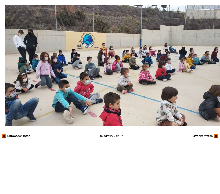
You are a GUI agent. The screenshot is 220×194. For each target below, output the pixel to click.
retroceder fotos (16, 135)
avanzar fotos (205, 135)
